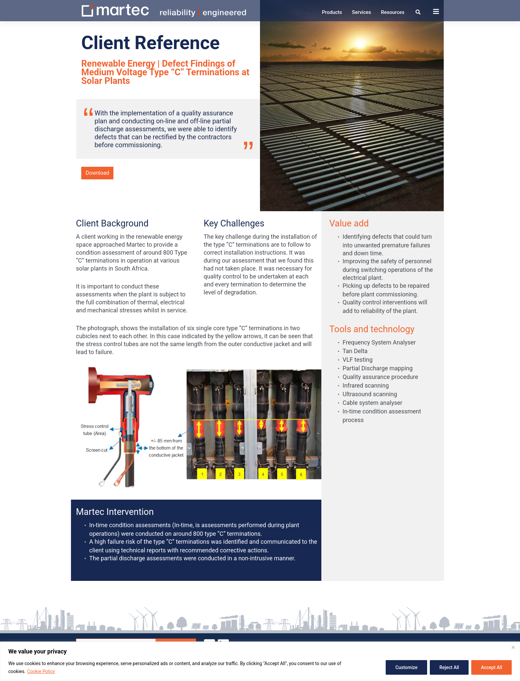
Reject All (449, 667)
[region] (260, 661)
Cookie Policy (41, 671)
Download (97, 173)
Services (361, 12)
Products (332, 12)
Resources (393, 12)
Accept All (491, 667)
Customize (406, 667)
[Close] (513, 647)
